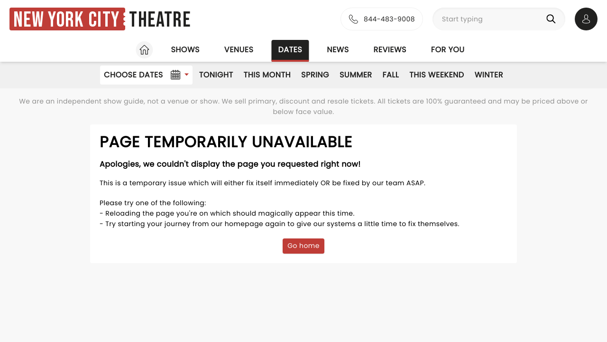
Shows (185, 49)
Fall (391, 74)
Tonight (216, 74)
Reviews (390, 49)
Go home (303, 245)
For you (448, 49)
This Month (267, 74)
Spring (315, 74)
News (338, 49)
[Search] (553, 19)
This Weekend (436, 74)
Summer (356, 74)
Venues (239, 49)
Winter (489, 74)
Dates (290, 49)
